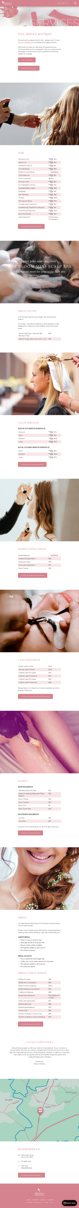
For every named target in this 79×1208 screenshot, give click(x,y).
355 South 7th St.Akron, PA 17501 (27, 1156)
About (43, 1200)
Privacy (46, 1202)
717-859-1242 (63, 3)
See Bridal (54, 172)
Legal (51, 1202)
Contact (50, 1200)
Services (35, 1200)
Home (28, 1200)
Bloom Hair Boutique (7, 3)
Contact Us (28, 42)
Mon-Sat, (26, 1167)
